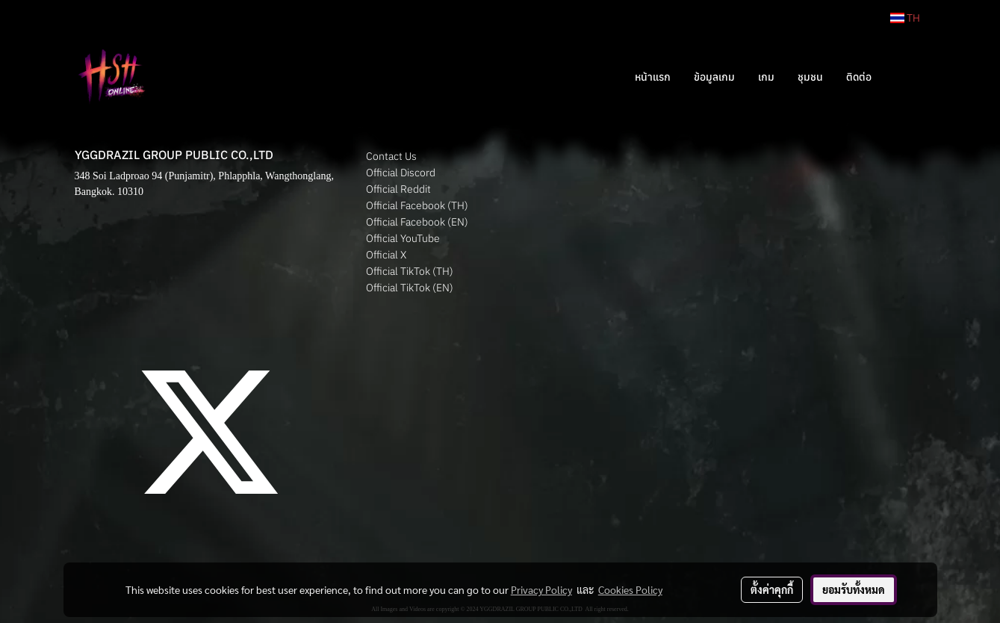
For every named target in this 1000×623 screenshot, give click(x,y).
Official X (386, 254)
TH (905, 18)
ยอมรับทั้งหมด (853, 589)
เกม (766, 77)
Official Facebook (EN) (417, 222)
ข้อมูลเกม (714, 77)
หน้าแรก (653, 77)
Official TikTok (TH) (409, 271)
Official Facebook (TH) (417, 205)
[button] (905, 77)
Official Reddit (398, 189)
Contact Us (391, 156)
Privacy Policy (541, 589)
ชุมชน (810, 77)
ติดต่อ (859, 77)
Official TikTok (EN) (409, 287)
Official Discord (400, 172)
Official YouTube (403, 238)
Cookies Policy (630, 589)
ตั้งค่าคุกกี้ (772, 589)
